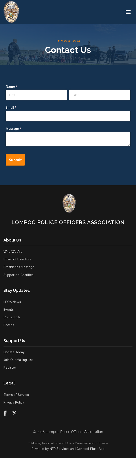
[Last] (99, 95)
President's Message (19, 267)
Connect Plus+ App (91, 449)
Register (10, 367)
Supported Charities (18, 275)
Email (17, 107)
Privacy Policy (14, 402)
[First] (36, 95)
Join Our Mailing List (18, 360)
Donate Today (14, 352)
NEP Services (59, 449)
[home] (11, 12)
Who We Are (13, 251)
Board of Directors (17, 259)
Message (20, 128)
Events (9, 309)
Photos (9, 325)
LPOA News (12, 302)
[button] (128, 12)
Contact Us (12, 317)
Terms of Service (16, 395)
